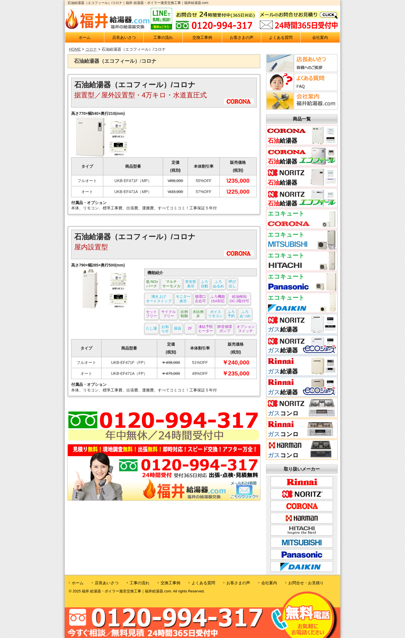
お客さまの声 (241, 37)
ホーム (85, 37)
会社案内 (320, 37)
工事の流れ (163, 37)
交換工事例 (202, 37)
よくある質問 (280, 37)
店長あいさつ (124, 37)
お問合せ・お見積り (306, 583)
